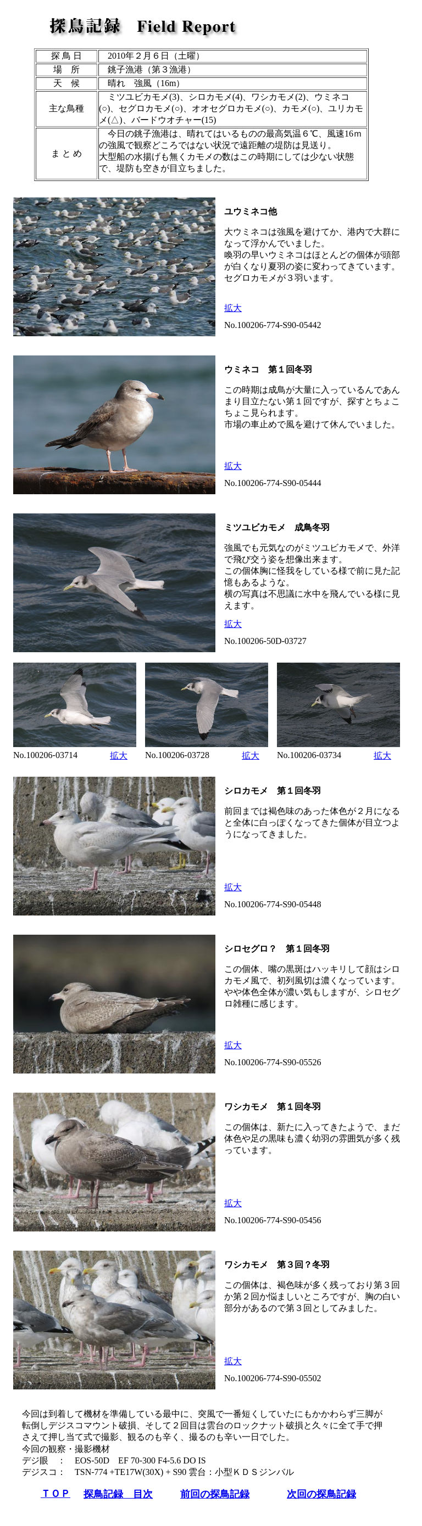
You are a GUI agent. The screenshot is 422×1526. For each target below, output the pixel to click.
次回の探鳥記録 (321, 1494)
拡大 (233, 308)
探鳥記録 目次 (118, 1494)
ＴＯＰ (55, 1493)
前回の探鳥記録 (214, 1494)
